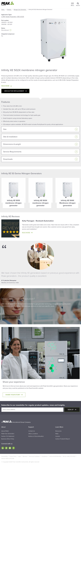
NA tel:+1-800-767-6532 (69, 456)
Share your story (12, 395)
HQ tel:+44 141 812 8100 (55, 456)
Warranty (25, 456)
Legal (19, 456)
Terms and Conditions (34, 456)
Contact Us (31, 431)
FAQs (56, 433)
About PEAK (5, 431)
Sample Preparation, (11, 16)
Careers (57, 436)
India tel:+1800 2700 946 (7, 458)
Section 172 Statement (7, 436)
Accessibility (4, 456)
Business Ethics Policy (7, 439)
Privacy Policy (12, 456)
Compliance (44, 456)
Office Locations (33, 433)
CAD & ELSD (20, 16)
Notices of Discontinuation (36, 436)
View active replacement (14, 91)
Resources (58, 431)
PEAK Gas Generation (7, 433)
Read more (26, 233)
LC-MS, (3, 16)
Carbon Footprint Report (62, 439)
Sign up (71, 410)
